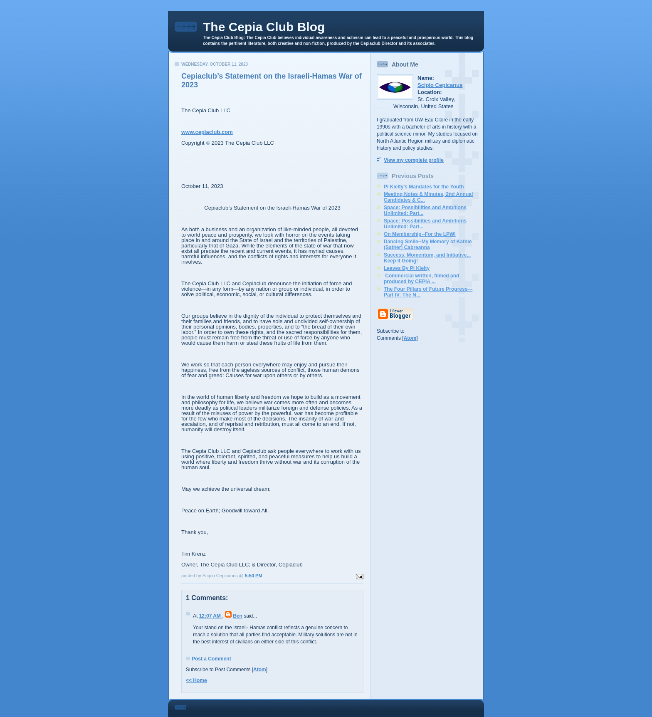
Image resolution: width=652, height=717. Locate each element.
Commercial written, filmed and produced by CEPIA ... (421, 278)
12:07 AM (210, 616)
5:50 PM (253, 575)
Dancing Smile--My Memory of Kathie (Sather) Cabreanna (428, 244)
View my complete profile (414, 160)
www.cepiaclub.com (207, 132)
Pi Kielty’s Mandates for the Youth (424, 187)
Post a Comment (211, 659)
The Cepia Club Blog (264, 27)
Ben (237, 616)
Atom (259, 669)
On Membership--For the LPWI (420, 234)
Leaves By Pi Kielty (407, 268)
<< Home (196, 680)
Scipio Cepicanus (439, 85)
